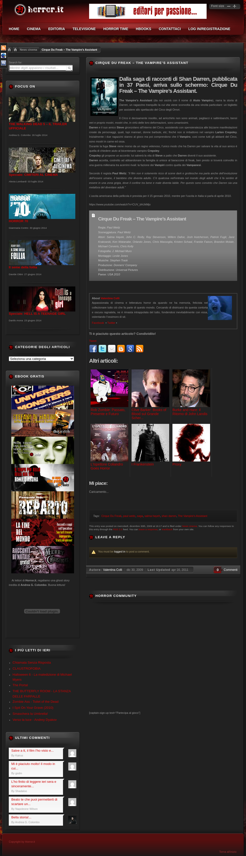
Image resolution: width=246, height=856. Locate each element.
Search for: (15, 62)
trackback (167, 529)
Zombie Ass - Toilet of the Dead (35, 702)
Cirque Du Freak (111, 515)
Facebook (98, 322)
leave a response (148, 529)
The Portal (20, 685)
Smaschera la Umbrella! (30, 714)
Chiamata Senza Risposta (32, 662)
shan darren (169, 515)
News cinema (28, 49)
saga (140, 515)
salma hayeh (152, 515)
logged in (120, 551)
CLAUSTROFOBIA (26, 668)
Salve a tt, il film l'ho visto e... (32, 750)
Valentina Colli (110, 298)
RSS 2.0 (117, 529)
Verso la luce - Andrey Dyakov (35, 720)
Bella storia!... (21, 817)
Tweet (92, 340)
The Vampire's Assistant (192, 515)
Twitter (111, 322)
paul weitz (129, 515)
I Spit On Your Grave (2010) (33, 708)
